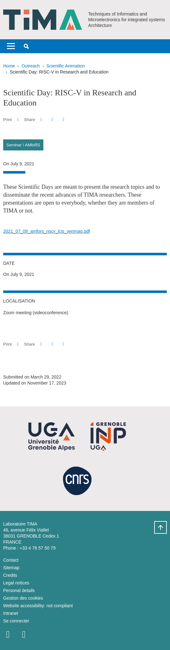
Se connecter (16, 620)
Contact (10, 560)
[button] (26, 46)
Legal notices (16, 582)
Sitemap (11, 567)
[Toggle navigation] (11, 46)
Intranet (10, 613)
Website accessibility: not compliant (38, 605)
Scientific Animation (65, 65)
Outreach (31, 65)
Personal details (19, 590)
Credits (10, 575)
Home (9, 65)
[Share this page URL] (63, 119)
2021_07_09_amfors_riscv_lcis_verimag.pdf (46, 231)
